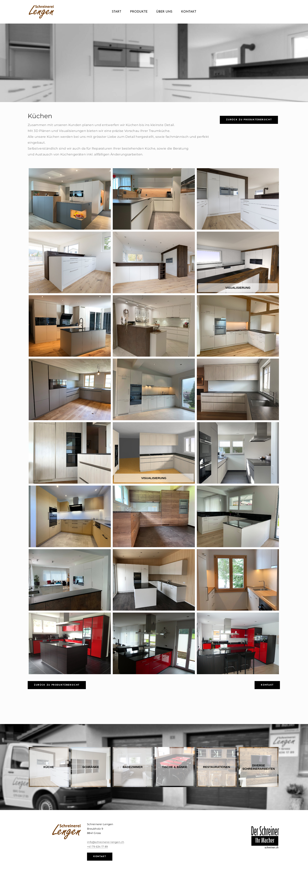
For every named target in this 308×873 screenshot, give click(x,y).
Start (116, 11)
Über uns (164, 11)
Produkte (139, 11)
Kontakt (188, 11)
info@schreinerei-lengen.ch (105, 842)
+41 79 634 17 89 (97, 846)
